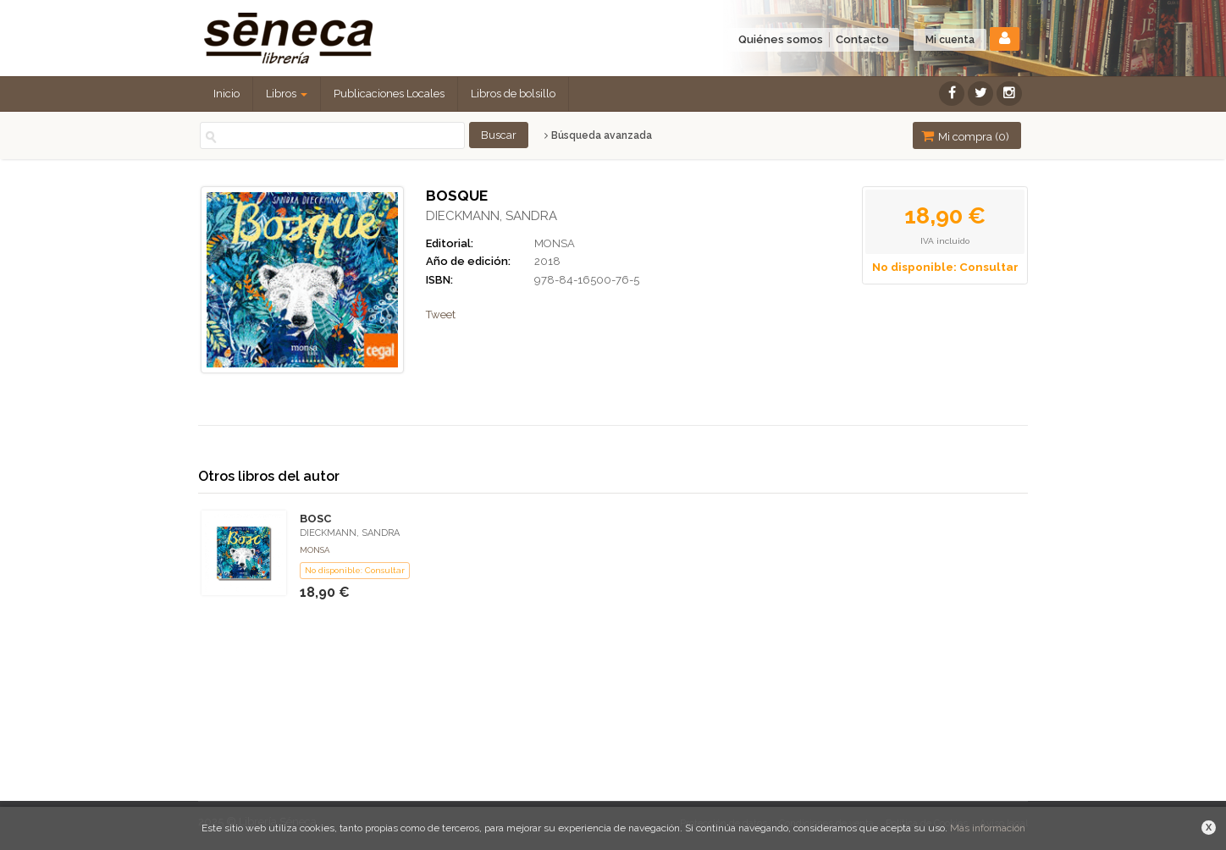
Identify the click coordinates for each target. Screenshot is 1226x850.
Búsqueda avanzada (598, 135)
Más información (987, 828)
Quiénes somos (780, 39)
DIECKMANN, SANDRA (491, 216)
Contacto (862, 39)
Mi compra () (965, 136)
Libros (286, 93)
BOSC (315, 518)
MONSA (554, 243)
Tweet (441, 314)
